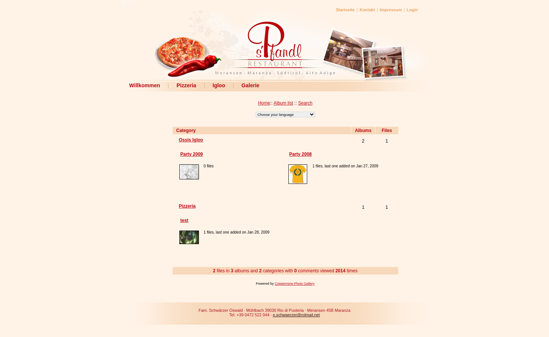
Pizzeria (186, 85)
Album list (283, 103)
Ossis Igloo (191, 140)
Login (412, 10)
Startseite (345, 10)
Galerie (250, 85)
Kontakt (367, 10)
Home (264, 103)
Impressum (391, 10)
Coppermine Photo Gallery (294, 283)
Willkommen (144, 85)
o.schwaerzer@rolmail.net (296, 315)
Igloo (218, 85)
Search (305, 103)
